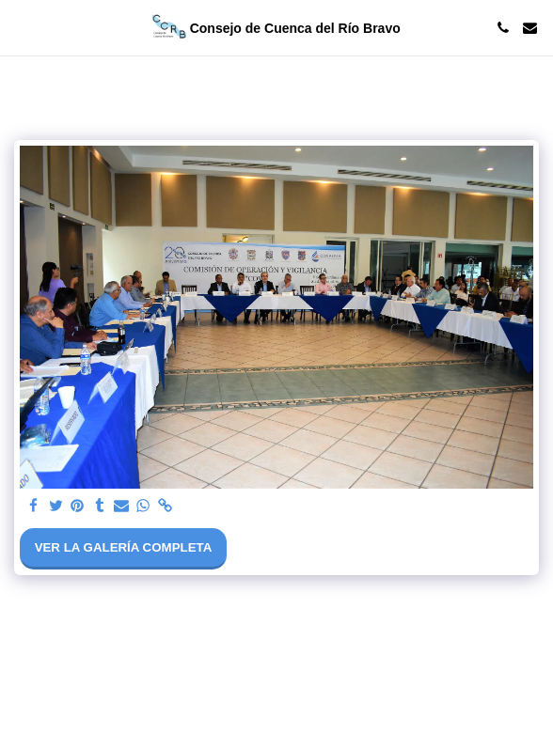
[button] (21, 27)
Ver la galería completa (124, 547)
